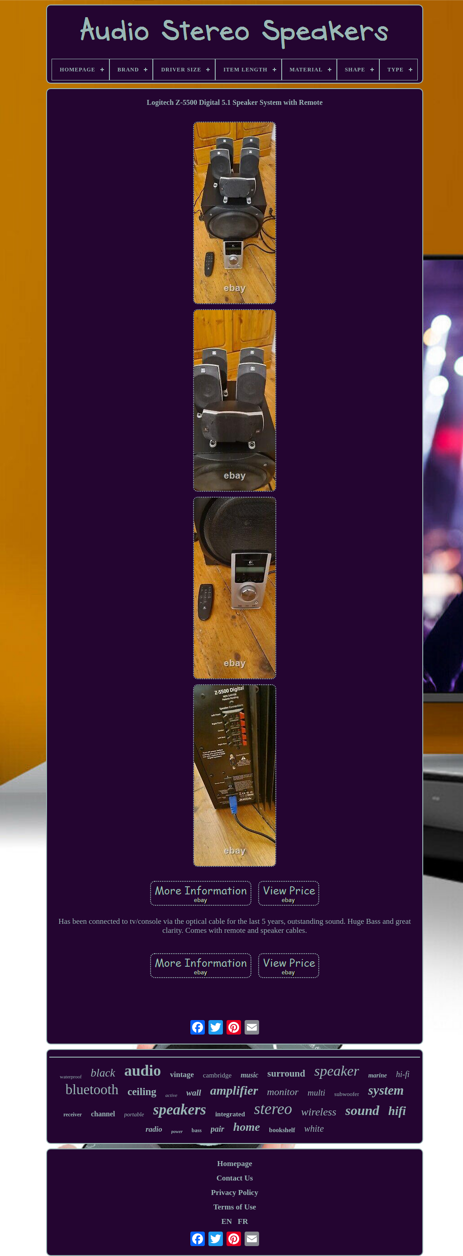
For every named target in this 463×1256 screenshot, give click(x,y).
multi (316, 1092)
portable (134, 1114)
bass (197, 1130)
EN (226, 1221)
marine (377, 1075)
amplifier (234, 1090)
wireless (318, 1112)
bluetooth (92, 1089)
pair (217, 1129)
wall (193, 1092)
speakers (179, 1109)
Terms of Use (234, 1207)
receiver (72, 1114)
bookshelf (282, 1130)
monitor (283, 1091)
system (386, 1090)
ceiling (142, 1091)
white (314, 1129)
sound (362, 1110)
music (249, 1075)
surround (286, 1073)
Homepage (234, 1163)
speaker (336, 1071)
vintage (182, 1074)
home (246, 1127)
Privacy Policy (234, 1192)
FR (243, 1221)
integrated (230, 1114)
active (171, 1095)
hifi (397, 1111)
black (103, 1073)
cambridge (217, 1075)
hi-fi (403, 1074)
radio (154, 1129)
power (177, 1131)
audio (142, 1070)
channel (103, 1114)
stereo (273, 1109)
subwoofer (346, 1094)
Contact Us (235, 1178)
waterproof (70, 1076)
